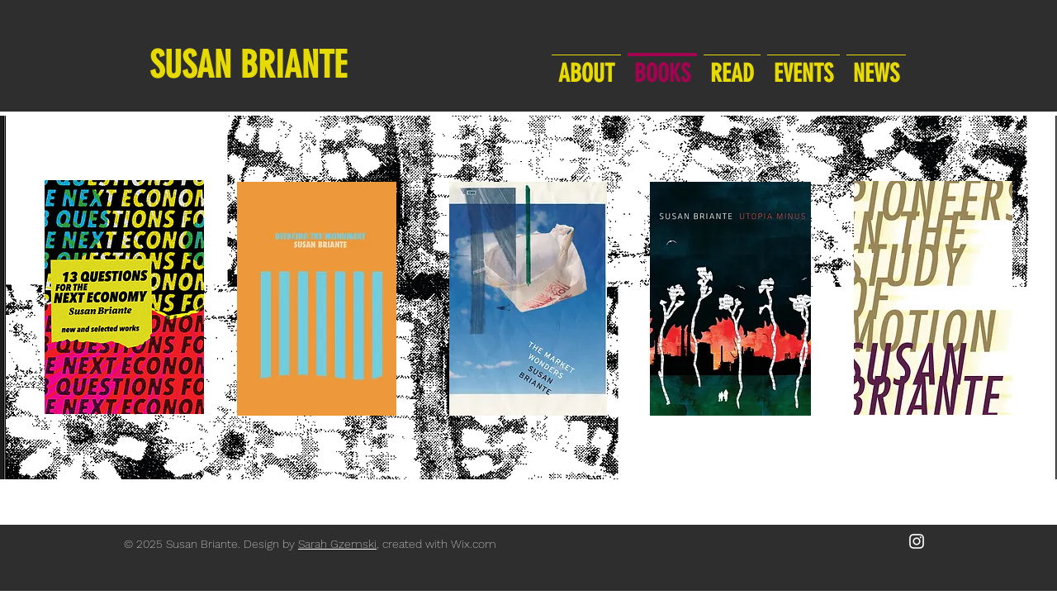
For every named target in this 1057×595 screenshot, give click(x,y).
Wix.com (473, 543)
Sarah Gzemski (337, 543)
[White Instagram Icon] (917, 541)
